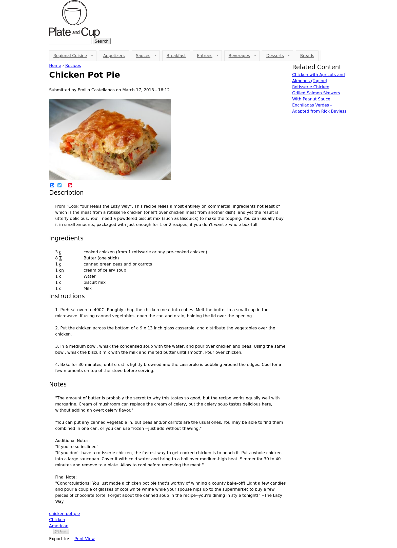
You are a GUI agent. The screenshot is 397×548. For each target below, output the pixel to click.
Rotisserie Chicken (310, 86)
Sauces (144, 55)
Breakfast (176, 55)
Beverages (240, 55)
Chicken (57, 519)
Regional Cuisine (71, 55)
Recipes (73, 65)
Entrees (206, 55)
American (58, 525)
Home (55, 65)
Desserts (276, 55)
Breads (307, 55)
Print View (84, 538)
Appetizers (114, 55)
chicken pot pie (64, 513)
